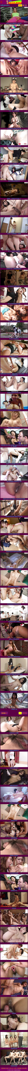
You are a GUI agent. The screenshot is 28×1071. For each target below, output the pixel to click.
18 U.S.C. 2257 (13, 1068)
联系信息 (3, 1068)
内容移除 (19, 1068)
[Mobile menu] (1, 2)
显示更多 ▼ (4, 713)
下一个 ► (24, 713)
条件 (7, 1068)
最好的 (20, 5)
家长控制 (24, 1068)
